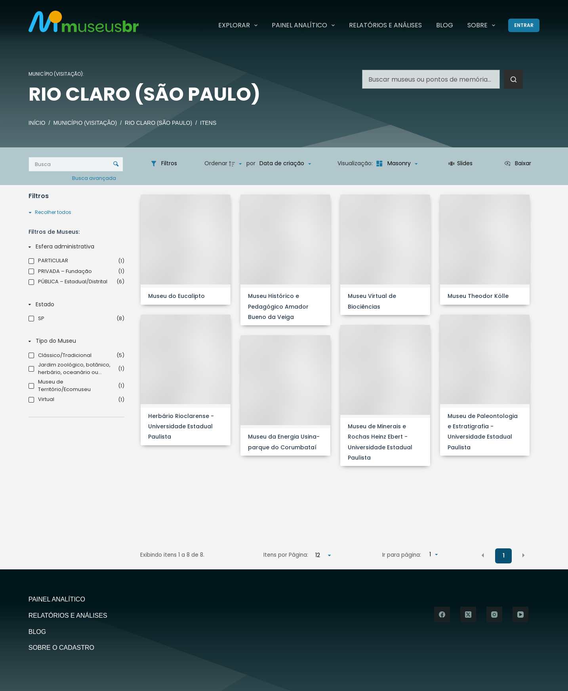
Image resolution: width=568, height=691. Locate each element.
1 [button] (504, 555)
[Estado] (74, 304)
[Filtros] (163, 164)
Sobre (482, 25)
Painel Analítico (305, 25)
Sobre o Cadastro (61, 647)
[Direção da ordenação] (236, 164)
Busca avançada (94, 177)
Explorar (239, 25)
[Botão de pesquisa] (513, 79)
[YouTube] (520, 614)
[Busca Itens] (76, 164)
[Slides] (460, 164)
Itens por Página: (285, 555)
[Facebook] (442, 614)
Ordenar (215, 163)
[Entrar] (523, 25)
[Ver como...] (517, 164)
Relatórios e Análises (385, 25)
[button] (483, 555)
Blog (444, 25)
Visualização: (355, 163)
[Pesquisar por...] (431, 79)
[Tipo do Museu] (74, 341)
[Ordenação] (285, 164)
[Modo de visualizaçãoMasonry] (395, 164)
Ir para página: (401, 555)
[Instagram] (494, 614)
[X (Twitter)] (468, 614)
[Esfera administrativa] (74, 247)
